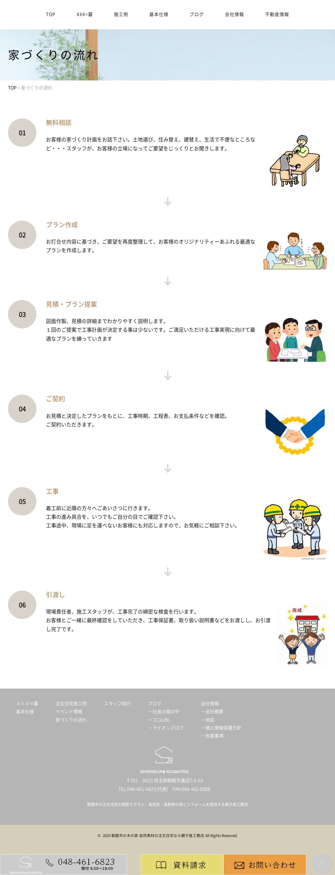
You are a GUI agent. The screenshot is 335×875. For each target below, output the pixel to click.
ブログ (197, 14)
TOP (51, 14)
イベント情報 (69, 711)
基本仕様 (158, 14)
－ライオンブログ (166, 728)
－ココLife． (161, 720)
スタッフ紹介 (117, 703)
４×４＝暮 (27, 703)
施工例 (121, 14)
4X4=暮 (85, 14)
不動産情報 (277, 14)
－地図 (207, 720)
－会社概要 (212, 711)
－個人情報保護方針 (221, 728)
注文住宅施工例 (71, 703)
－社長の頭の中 (163, 711)
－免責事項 (212, 736)
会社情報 (234, 14)
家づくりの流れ (71, 720)
